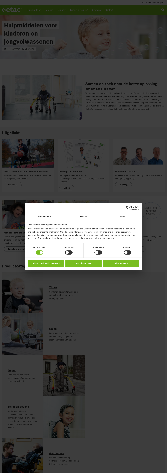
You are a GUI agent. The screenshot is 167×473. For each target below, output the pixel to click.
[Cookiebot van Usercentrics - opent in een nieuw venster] (128, 208)
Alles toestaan (121, 263)
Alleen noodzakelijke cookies (46, 263)
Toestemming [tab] (44, 216)
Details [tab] (83, 216)
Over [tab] (122, 216)
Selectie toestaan (84, 263)
